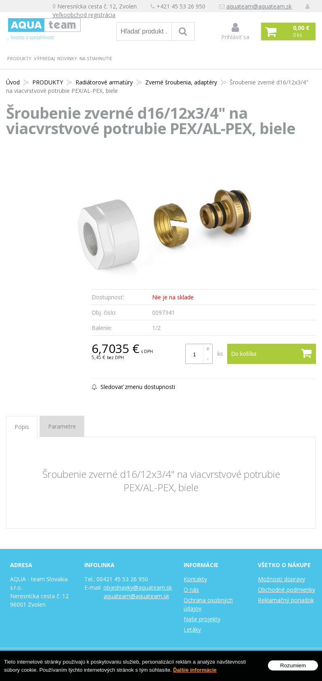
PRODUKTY (19, 58)
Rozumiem (293, 665)
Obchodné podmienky (286, 589)
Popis (22, 427)
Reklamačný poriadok (286, 600)
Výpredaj (44, 58)
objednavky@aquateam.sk (137, 587)
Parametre (62, 426)
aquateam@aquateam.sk (259, 6)
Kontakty (195, 579)
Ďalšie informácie (195, 670)
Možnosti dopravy (281, 579)
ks (220, 353)
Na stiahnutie (95, 58)
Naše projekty (202, 619)
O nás (191, 589)
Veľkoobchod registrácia (83, 15)
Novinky (67, 58)
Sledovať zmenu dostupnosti (133, 387)
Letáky (192, 629)
